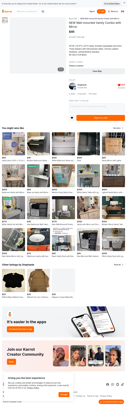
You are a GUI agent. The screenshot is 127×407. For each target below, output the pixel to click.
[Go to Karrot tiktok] (122, 384)
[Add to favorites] (72, 118)
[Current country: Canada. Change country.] (122, 11)
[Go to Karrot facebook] (107, 384)
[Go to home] (7, 11)
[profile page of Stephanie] (72, 86)
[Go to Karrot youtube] (117, 384)
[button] (118, 128)
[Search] (43, 11)
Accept (64, 394)
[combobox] (28, 11)
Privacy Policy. (33, 388)
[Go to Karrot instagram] (112, 384)
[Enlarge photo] (38, 45)
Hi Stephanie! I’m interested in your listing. (97, 108)
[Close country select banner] (124, 2)
